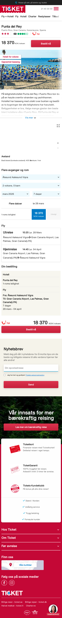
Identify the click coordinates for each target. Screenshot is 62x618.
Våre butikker (25, 565)
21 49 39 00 (47, 9)
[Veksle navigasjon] (56, 8)
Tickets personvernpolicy (35, 375)
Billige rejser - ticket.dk (36, 602)
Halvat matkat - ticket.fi (12, 606)
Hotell (23, 16)
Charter (32, 16)
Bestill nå (46, 43)
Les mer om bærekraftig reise (31, 427)
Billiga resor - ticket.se (11, 602)
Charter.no (31, 606)
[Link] (4, 582)
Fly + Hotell (7, 16)
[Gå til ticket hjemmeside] (12, 9)
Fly (16, 16)
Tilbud (55, 16)
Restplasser (44, 16)
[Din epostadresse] (31, 368)
